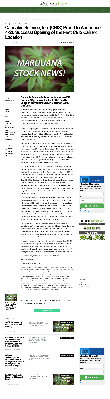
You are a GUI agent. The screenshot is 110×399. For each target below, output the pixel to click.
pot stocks (12, 138)
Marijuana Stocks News (49, 10)
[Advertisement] (92, 261)
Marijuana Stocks (10, 132)
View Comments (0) (47, 310)
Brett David (8, 349)
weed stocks (8, 139)
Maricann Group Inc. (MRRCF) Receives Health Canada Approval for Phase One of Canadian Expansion (10, 306)
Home (13, 10)
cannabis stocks (9, 127)
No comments (10, 43)
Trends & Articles (70, 10)
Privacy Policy (84, 211)
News (6, 138)
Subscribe (92, 205)
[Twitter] (86, 284)
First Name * (83, 190)
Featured (38, 10)
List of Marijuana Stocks (24, 10)
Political (61, 10)
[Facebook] (81, 284)
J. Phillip (7, 109)
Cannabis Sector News (84, 10)
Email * (82, 197)
